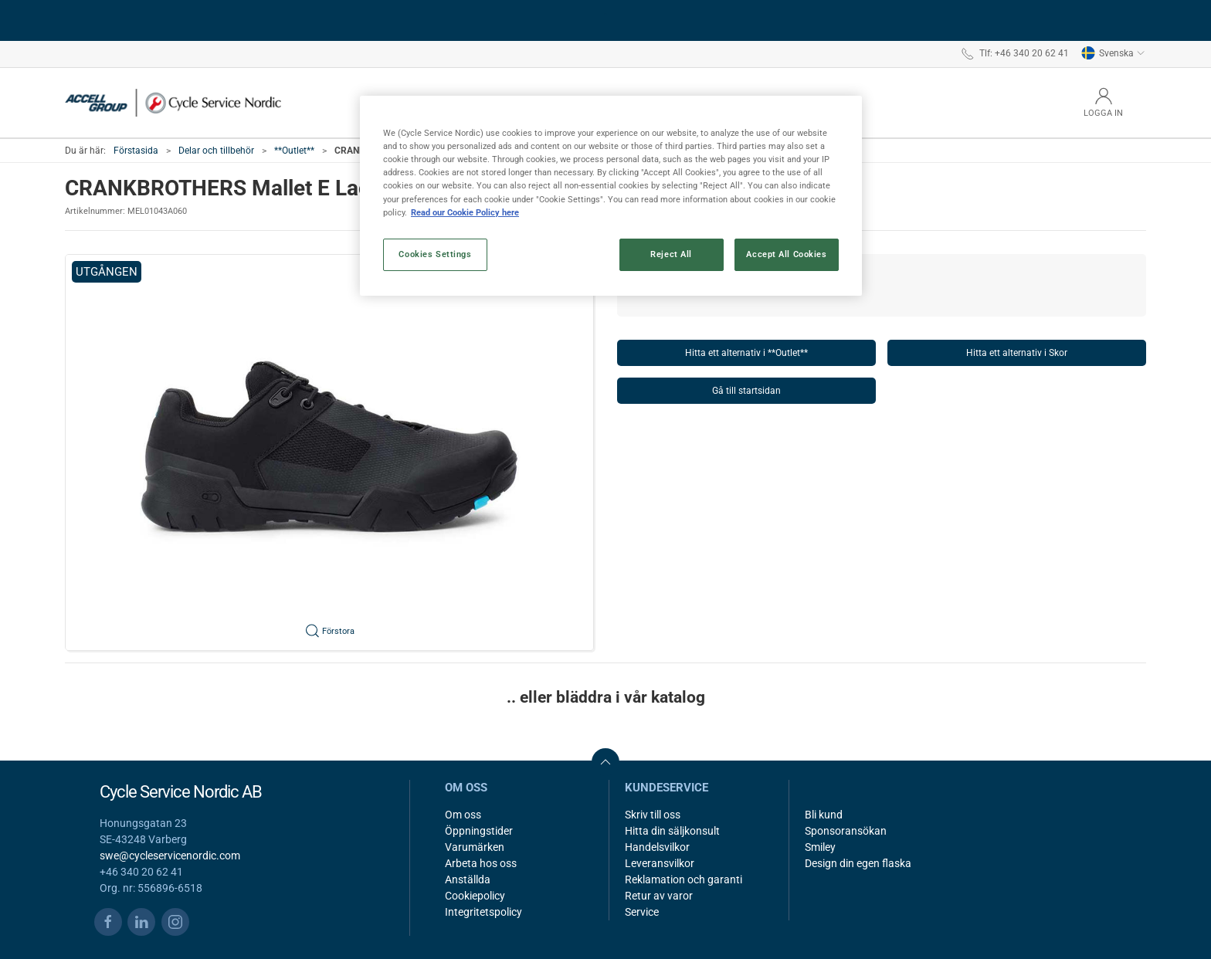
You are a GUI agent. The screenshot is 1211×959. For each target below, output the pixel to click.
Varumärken (474, 847)
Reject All (671, 254)
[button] (329, 452)
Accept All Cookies (786, 254)
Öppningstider (479, 831)
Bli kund (824, 814)
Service (642, 912)
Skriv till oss (652, 814)
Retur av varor (659, 896)
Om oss (463, 814)
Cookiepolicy (475, 896)
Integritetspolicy (483, 912)
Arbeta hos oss (481, 863)
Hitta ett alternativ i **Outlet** (746, 352)
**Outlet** (294, 150)
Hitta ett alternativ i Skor (1016, 352)
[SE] (173, 103)
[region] (611, 195)
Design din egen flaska (858, 863)
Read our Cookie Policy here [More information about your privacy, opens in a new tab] (465, 212)
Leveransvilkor (659, 863)
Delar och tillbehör (216, 150)
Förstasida (136, 150)
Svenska (1113, 53)
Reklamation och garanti (683, 879)
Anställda (467, 879)
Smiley (820, 847)
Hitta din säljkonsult (672, 831)
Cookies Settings (435, 254)
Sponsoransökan (846, 831)
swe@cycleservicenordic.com (170, 855)
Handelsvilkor (657, 847)
